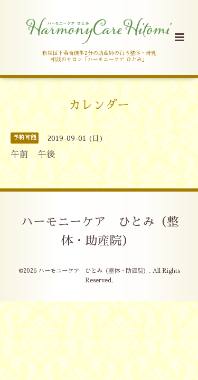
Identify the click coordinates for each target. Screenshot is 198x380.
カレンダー (99, 105)
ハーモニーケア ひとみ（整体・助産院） (100, 231)
